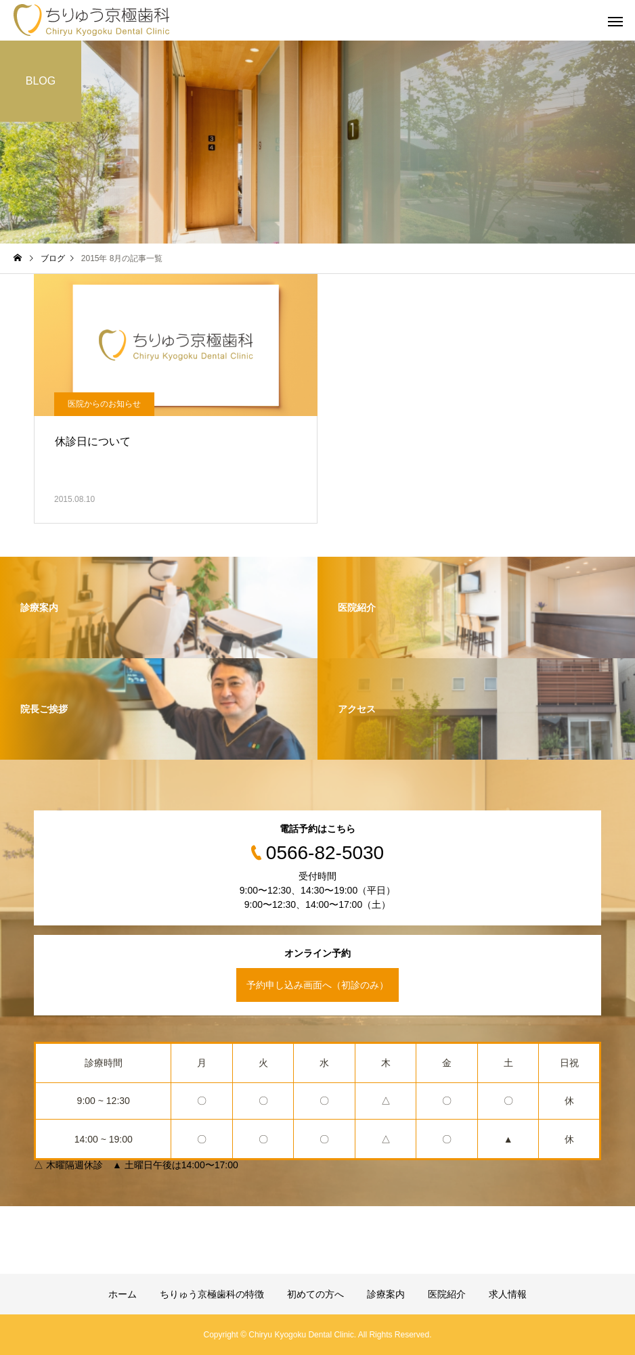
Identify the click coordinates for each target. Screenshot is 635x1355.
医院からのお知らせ (104, 404)
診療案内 (386, 1294)
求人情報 (508, 1294)
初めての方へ (315, 1294)
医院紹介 (447, 1294)
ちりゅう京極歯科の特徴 (212, 1294)
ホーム (122, 1294)
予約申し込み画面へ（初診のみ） (317, 985)
